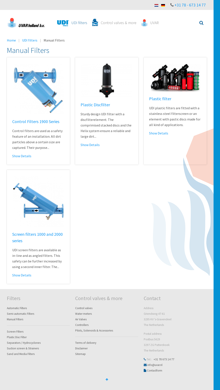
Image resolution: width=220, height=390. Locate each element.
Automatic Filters (17, 308)
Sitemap (80, 354)
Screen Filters (15, 331)
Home (11, 40)
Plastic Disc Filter (17, 337)
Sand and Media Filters (21, 354)
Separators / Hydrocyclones (24, 343)
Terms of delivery (85, 343)
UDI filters (29, 40)
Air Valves (81, 319)
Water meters (83, 314)
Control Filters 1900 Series (35, 121)
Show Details (21, 156)
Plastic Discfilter (95, 104)
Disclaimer (81, 348)
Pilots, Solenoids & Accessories (94, 330)
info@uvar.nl (154, 365)
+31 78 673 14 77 (164, 359)
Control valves (83, 308)
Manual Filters (15, 319)
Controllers (82, 325)
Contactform (154, 370)
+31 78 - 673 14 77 (190, 5)
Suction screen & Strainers (23, 348)
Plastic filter (160, 98)
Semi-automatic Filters (20, 314)
